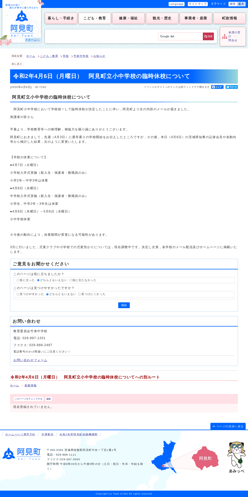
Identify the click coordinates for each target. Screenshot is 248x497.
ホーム (30, 56)
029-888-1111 (66, 454)
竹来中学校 (81, 56)
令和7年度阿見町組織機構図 (78, 434)
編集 (48, 398)
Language (177, 4)
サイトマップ (198, 4)
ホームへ (34, 40)
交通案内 (47, 434)
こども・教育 (49, 56)
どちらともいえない (53, 280)
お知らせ (99, 56)
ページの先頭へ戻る (230, 426)
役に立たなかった (84, 280)
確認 (124, 305)
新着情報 (31, 385)
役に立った (27, 280)
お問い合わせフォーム (30, 360)
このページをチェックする (28, 398)
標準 (233, 4)
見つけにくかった (93, 294)
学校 (66, 56)
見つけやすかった (32, 294)
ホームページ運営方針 (20, 434)
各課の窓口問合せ (234, 36)
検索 (210, 36)
